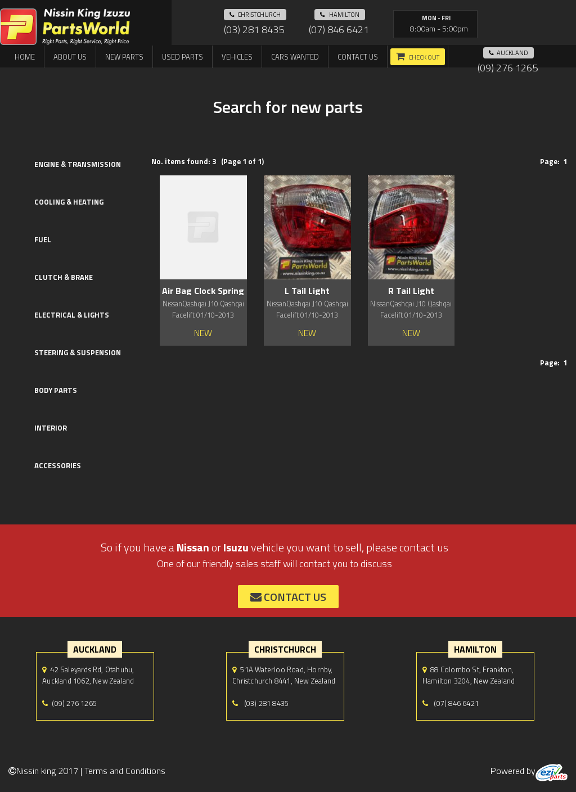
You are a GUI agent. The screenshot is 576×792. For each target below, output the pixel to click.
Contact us (358, 56)
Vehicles (237, 56)
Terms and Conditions (124, 770)
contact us (288, 596)
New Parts (124, 56)
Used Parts (182, 56)
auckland (508, 52)
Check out (423, 57)
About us (70, 56)
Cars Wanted (295, 56)
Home (25, 56)
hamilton (339, 14)
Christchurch (255, 14)
